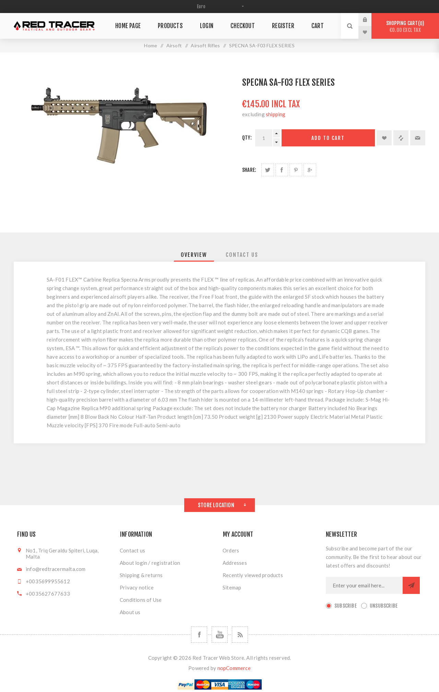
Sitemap (232, 587)
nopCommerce (234, 668)
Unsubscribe (384, 605)
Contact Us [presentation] (242, 254)
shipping (276, 114)
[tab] (194, 255)
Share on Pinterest (295, 170)
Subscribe (345, 605)
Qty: (247, 137)
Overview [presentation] (194, 254)
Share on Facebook (281, 170)
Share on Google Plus (310, 170)
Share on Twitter (267, 170)
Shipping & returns (141, 575)
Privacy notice (137, 587)
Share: (249, 170)
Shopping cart (405, 26)
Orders (231, 550)
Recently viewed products (253, 575)
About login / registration (150, 563)
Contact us (132, 550)
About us (130, 612)
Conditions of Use (141, 600)
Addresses (235, 563)
